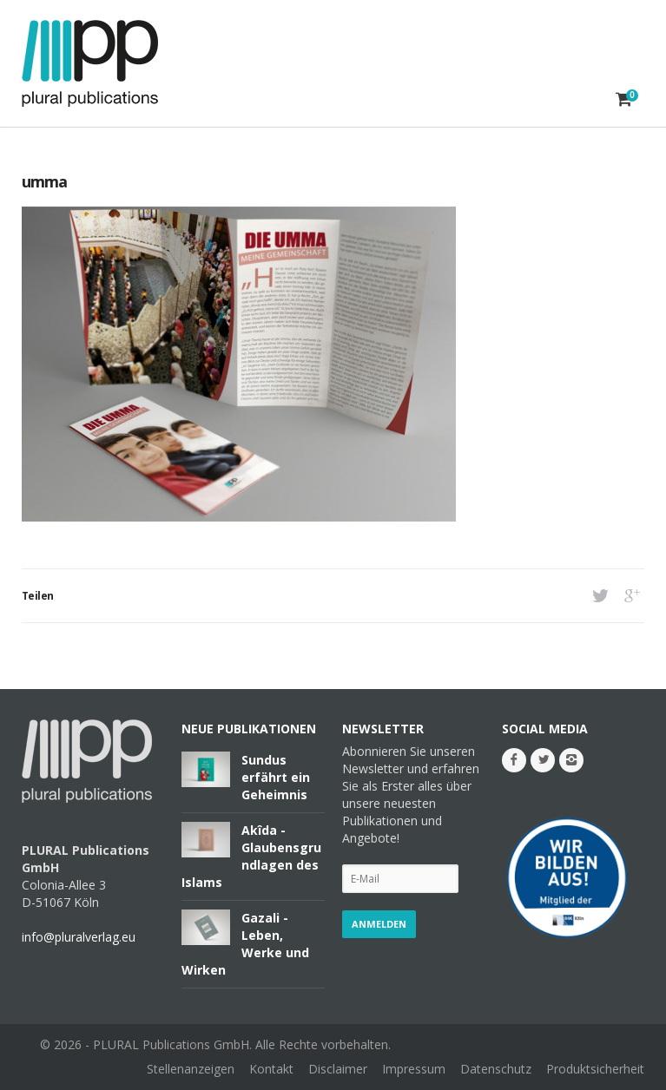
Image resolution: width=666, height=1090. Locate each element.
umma (44, 181)
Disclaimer (337, 1068)
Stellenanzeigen (190, 1068)
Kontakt (271, 1068)
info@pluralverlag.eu (78, 937)
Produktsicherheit (595, 1068)
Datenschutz (495, 1068)
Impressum (413, 1068)
